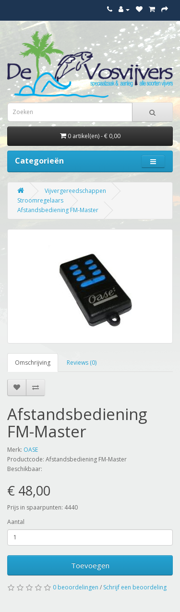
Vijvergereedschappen (75, 191)
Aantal (15, 522)
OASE (31, 450)
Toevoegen (90, 565)
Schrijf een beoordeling (135, 587)
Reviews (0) (81, 362)
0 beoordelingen (75, 587)
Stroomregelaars (40, 200)
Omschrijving (32, 362)
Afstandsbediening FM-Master (57, 210)
